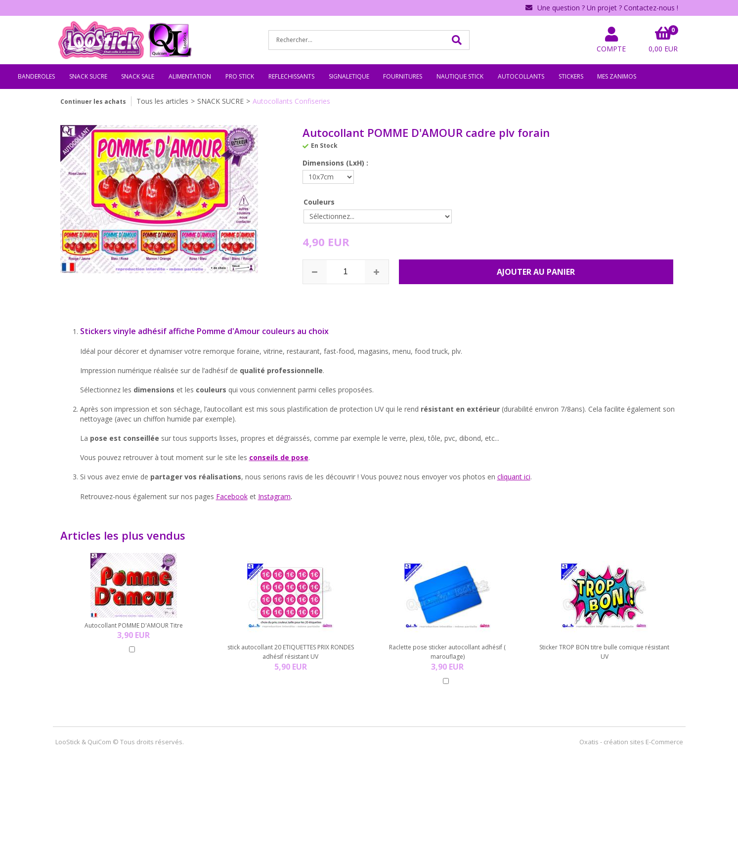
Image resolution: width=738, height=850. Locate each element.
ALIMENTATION (190, 76)
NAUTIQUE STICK (459, 76)
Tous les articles (162, 101)
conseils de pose (278, 457)
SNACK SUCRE (88, 76)
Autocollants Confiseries (291, 101)
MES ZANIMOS (616, 76)
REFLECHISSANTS (291, 76)
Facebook (232, 496)
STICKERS (571, 76)
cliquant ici (513, 476)
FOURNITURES (402, 76)
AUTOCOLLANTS (521, 76)
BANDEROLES (36, 76)
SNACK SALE (137, 76)
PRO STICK (239, 76)
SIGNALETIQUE (349, 76)
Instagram (274, 496)
